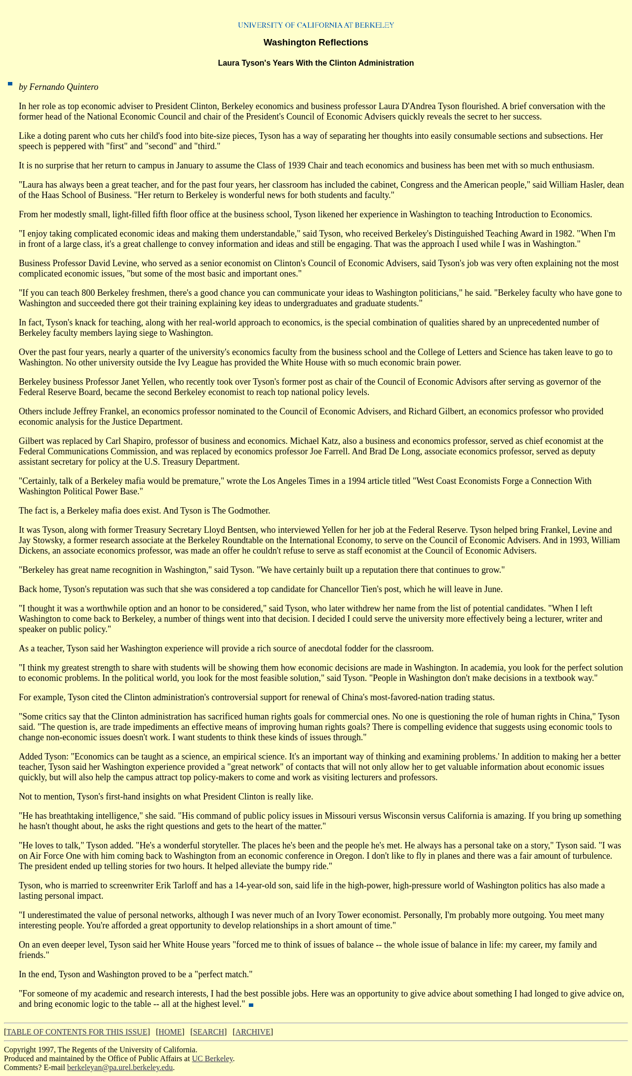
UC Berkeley (212, 1058)
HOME (170, 1032)
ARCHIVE (253, 1032)
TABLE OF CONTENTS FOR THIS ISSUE (76, 1032)
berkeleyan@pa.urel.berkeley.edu (120, 1067)
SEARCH (208, 1032)
